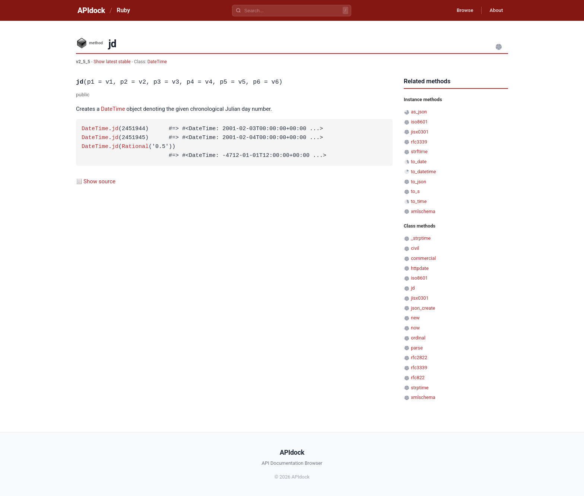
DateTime (157, 61)
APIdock (91, 10)
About (495, 10)
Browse (461, 10)
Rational (135, 147)
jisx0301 (420, 132)
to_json (418, 181)
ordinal (418, 338)
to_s (415, 191)
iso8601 (419, 122)
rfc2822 (419, 357)
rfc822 (418, 377)
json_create (423, 308)
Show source (99, 181)
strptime (419, 387)
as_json (419, 112)
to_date (418, 161)
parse (417, 348)
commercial (423, 258)
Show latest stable (112, 61)
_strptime (421, 238)
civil (415, 248)
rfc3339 (419, 142)
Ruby (123, 10)
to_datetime (423, 171)
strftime (419, 151)
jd (115, 129)
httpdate (420, 268)
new (415, 318)
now (415, 328)
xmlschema (423, 211)
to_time (418, 201)
